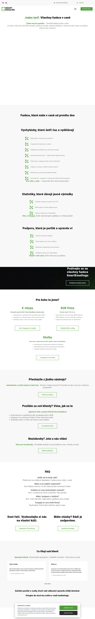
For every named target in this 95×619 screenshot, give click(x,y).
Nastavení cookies (68, 613)
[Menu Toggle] (75, 9)
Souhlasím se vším (68, 607)
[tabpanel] (68, 571)
